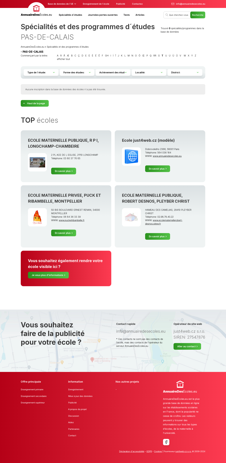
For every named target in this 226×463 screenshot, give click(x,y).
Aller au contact (186, 346)
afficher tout (63, 59)
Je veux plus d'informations (47, 275)
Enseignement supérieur (33, 402)
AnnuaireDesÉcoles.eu (32, 46)
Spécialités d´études (70, 14)
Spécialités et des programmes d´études (68, 46)
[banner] (36, 9)
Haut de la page (36, 103)
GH (107, 55)
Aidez (71, 422)
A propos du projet (77, 409)
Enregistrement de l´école (96, 4)
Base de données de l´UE (60, 4)
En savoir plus (63, 171)
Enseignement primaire (32, 389)
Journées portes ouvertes (103, 14)
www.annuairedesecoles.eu (167, 156)
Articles (139, 14)
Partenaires (73, 429)
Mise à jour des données (80, 396)
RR (154, 55)
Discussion (73, 416)
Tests (126, 14)
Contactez (137, 4)
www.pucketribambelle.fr (71, 220)
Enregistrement (75, 389)
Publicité (120, 4)
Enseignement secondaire (34, 396)
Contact (72, 435)
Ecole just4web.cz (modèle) (148, 140)
